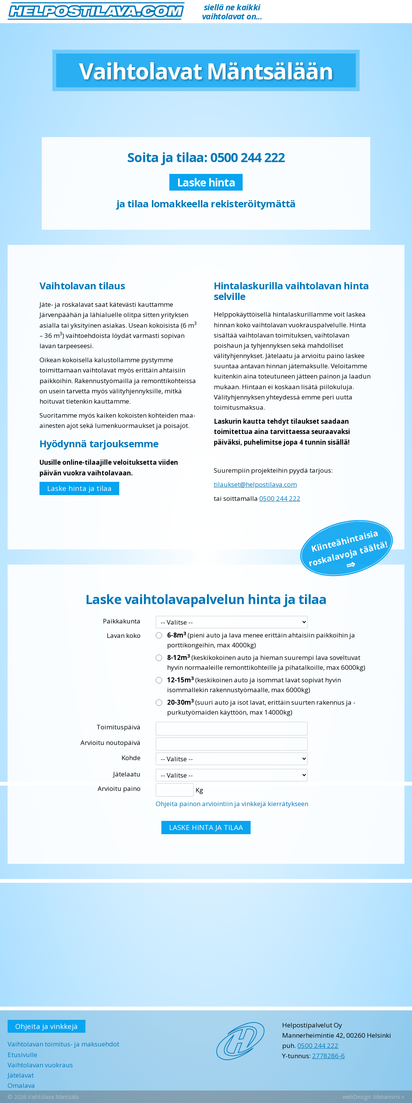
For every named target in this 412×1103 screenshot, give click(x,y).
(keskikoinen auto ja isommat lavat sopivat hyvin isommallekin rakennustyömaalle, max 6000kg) (254, 684)
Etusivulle (22, 1054)
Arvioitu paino (119, 788)
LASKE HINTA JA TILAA (206, 827)
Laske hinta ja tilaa (79, 488)
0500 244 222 (279, 498)
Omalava (21, 1085)
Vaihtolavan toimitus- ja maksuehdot (63, 1044)
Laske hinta (206, 182)
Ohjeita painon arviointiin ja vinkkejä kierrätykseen (232, 803)
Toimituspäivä (118, 727)
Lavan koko (123, 635)
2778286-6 (328, 1055)
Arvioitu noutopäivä (110, 742)
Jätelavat (21, 1075)
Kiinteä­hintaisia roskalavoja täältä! (347, 548)
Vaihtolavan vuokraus (40, 1064)
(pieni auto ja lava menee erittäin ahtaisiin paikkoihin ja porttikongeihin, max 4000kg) (261, 639)
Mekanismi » (388, 1096)
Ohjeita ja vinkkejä (46, 1026)
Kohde (131, 757)
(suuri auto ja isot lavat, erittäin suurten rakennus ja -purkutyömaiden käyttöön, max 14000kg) (261, 706)
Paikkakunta (121, 621)
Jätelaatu (126, 774)
